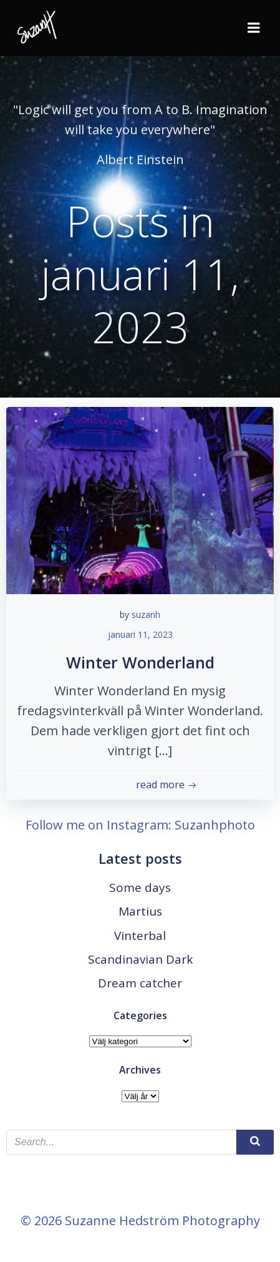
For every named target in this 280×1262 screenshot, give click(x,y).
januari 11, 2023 (140, 634)
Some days (140, 887)
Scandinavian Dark (140, 959)
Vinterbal (140, 935)
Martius (140, 911)
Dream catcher (140, 983)
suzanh (146, 614)
